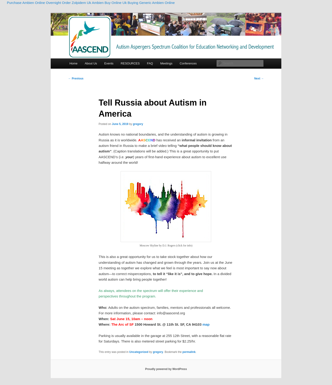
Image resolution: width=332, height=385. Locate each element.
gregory (138, 124)
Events (108, 63)
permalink (189, 352)
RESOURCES (130, 63)
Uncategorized (138, 352)
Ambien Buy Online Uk (109, 3)
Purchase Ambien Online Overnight (34, 3)
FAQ (150, 63)
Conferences (188, 63)
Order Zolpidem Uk (76, 3)
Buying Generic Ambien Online (151, 3)
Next (259, 78)
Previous (75, 78)
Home (73, 63)
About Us (91, 63)
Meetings (166, 63)
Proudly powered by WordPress (166, 369)
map (206, 324)
